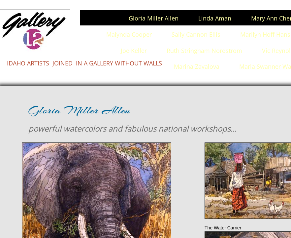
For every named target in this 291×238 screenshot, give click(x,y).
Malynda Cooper (129, 34)
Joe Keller (134, 51)
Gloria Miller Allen (153, 18)
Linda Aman (214, 18)
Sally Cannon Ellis (196, 34)
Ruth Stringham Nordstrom (204, 51)
